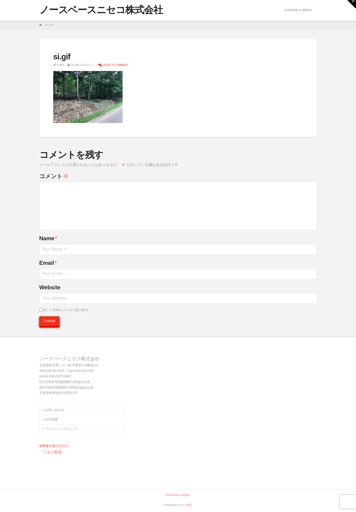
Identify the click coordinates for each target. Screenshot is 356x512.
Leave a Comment (113, 65)
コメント (53, 176)
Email (48, 263)
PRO (189, 505)
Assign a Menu (298, 10)
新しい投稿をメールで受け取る (65, 310)
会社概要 (50, 419)
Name (48, 238)
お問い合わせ (53, 410)
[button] (351, 4)
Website (50, 287)
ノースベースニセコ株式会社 (101, 10)
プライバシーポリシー (59, 429)
